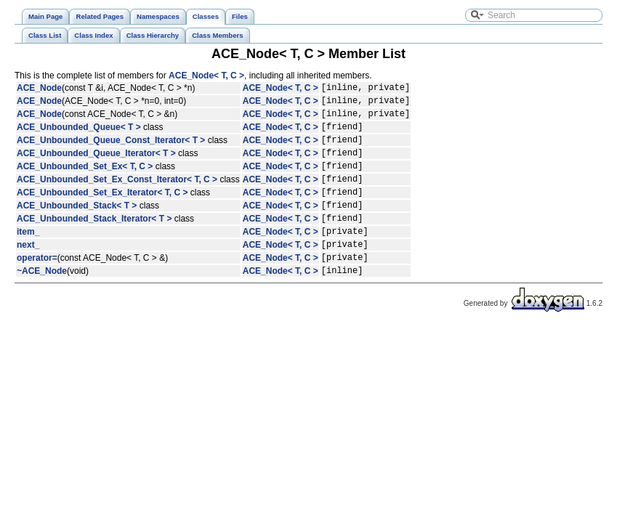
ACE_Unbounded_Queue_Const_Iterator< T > (111, 150)
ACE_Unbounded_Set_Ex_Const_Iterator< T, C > (117, 196)
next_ (28, 272)
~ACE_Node (42, 303)
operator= (37, 288)
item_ (28, 257)
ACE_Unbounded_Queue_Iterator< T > (96, 166)
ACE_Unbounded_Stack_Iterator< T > (94, 242)
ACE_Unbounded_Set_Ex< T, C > (85, 181)
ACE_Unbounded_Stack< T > (77, 227)
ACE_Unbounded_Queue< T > (79, 135)
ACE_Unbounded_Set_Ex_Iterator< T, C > (102, 211)
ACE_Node (39, 89)
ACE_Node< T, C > (206, 75)
